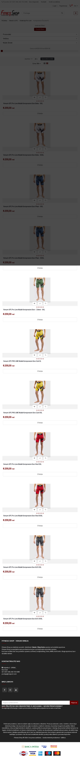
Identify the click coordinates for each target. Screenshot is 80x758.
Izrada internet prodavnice (51, 737)
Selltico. (63, 737)
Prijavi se (74, 703)
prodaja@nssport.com (9, 674)
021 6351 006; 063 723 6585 (11, 672)
